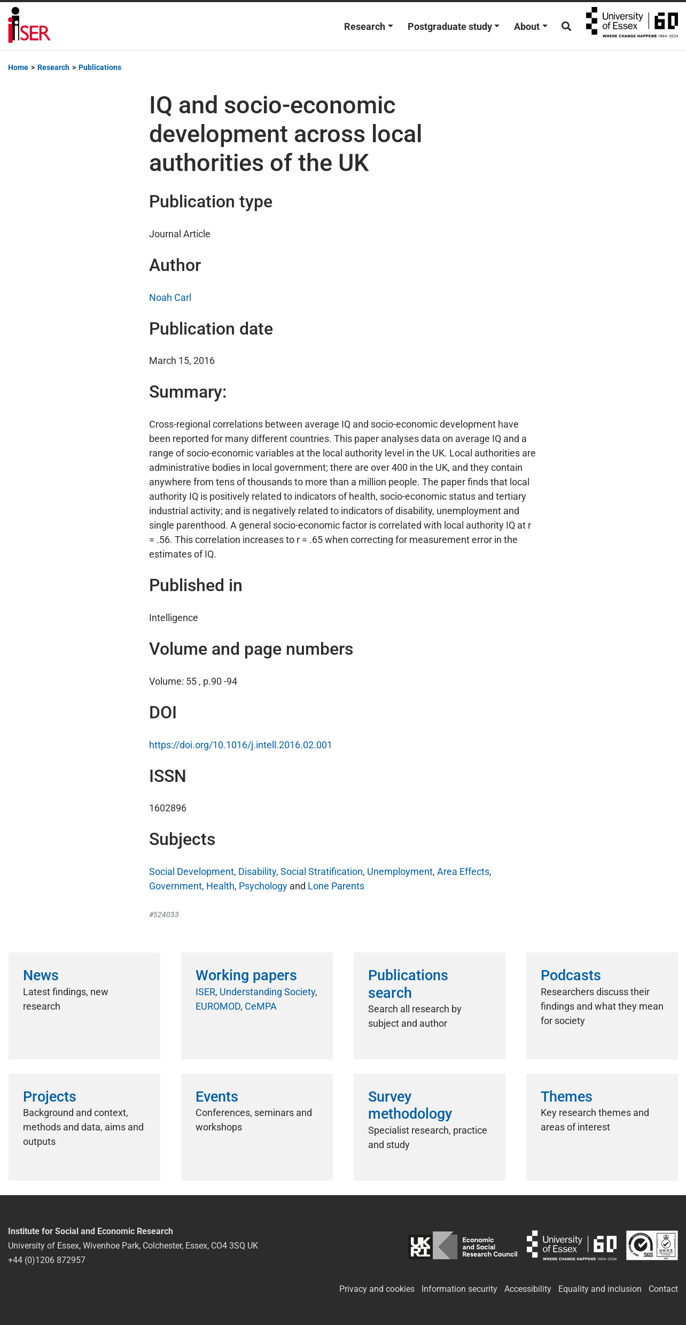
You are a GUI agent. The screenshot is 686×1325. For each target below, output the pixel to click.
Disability (257, 871)
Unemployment (400, 871)
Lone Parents (336, 886)
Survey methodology (410, 1105)
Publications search (408, 984)
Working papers (246, 975)
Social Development (191, 871)
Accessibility (527, 1289)
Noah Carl (170, 297)
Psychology (263, 886)
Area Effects (463, 871)
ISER (205, 991)
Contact (663, 1289)
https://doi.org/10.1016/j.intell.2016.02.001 (240, 744)
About (527, 26)
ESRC (462, 1246)
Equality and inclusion (600, 1289)
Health (220, 886)
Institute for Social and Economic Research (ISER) (29, 26)
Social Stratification (321, 871)
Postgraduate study (450, 26)
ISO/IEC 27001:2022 (652, 1246)
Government (175, 886)
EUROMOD (218, 1006)
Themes (567, 1096)
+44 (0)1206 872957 (46, 1260)
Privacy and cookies (377, 1289)
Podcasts (571, 975)
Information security (459, 1289)
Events (217, 1096)
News (41, 975)
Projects (49, 1096)
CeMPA (261, 1006)
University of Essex (632, 26)
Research (364, 26)
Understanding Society (267, 991)
